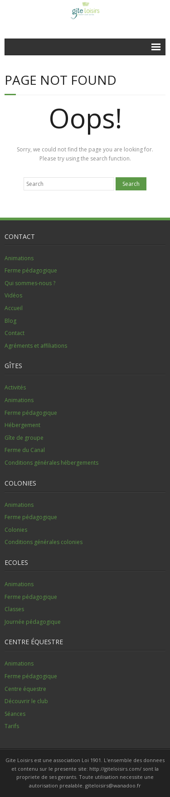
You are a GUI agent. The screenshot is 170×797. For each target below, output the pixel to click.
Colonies (16, 530)
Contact (14, 333)
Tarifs (12, 726)
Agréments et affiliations (36, 346)
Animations (19, 258)
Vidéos (13, 295)
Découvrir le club (26, 701)
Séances (15, 714)
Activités (15, 387)
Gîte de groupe (24, 438)
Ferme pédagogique (31, 270)
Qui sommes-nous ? (30, 283)
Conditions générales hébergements (51, 463)
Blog (10, 321)
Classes (14, 609)
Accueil (14, 308)
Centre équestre (25, 689)
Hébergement (22, 425)
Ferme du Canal (25, 450)
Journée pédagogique (33, 622)
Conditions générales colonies (44, 542)
